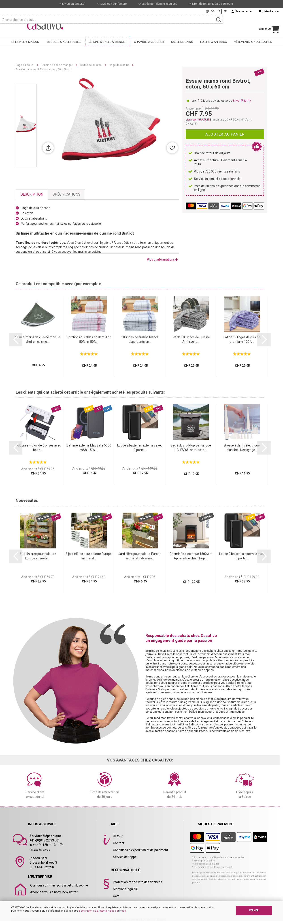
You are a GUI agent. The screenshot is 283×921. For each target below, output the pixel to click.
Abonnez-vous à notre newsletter (54, 892)
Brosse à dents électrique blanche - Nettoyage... (242, 448)
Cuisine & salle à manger (107, 46)
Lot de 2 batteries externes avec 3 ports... (139, 448)
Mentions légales (125, 889)
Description (31, 194)
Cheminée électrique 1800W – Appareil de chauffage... (191, 556)
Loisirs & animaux (213, 46)
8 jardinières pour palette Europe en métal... (89, 556)
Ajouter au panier (225, 134)
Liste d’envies (269, 11)
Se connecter (242, 11)
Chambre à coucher (149, 46)
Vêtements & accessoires (253, 46)
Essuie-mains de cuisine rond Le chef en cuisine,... (37, 339)
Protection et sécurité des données (137, 882)
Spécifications (66, 194)
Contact (118, 843)
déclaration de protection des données (102, 910)
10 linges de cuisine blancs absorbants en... (139, 339)
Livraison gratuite (73, 3)
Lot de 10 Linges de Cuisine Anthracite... (191, 339)
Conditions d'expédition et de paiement (140, 850)
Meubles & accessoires (64, 46)
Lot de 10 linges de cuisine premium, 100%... (241, 339)
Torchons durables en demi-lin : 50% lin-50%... (89, 339)
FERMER (254, 910)
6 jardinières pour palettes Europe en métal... (37, 556)
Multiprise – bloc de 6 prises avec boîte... (38, 448)
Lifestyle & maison (25, 46)
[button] (15, 339)
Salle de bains (182, 46)
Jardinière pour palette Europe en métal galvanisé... (139, 556)
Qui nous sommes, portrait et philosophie (59, 885)
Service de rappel (125, 857)
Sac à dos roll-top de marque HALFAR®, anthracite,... (190, 448)
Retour (118, 836)
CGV (116, 896)
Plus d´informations (162, 259)
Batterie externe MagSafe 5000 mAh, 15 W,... (88, 448)
